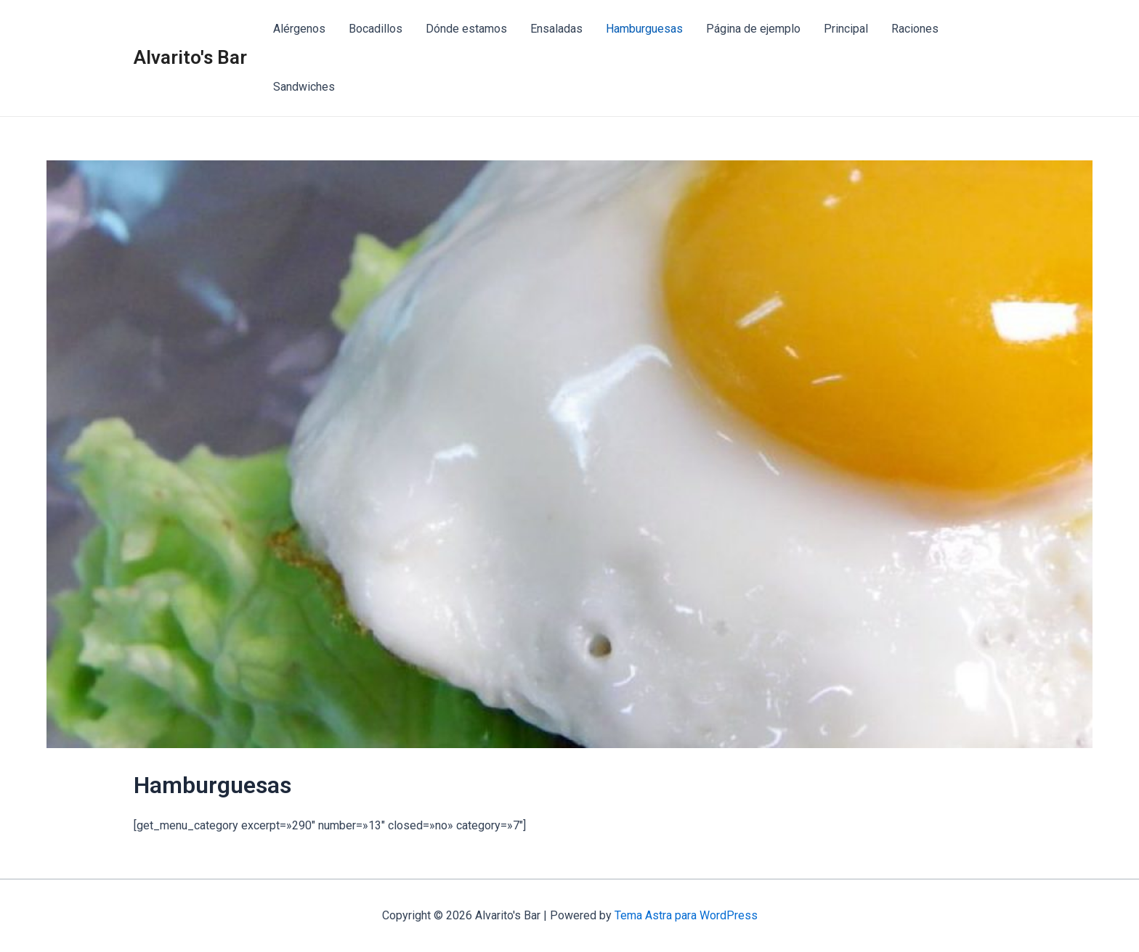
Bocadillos (375, 29)
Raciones (915, 29)
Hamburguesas (644, 29)
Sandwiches (304, 87)
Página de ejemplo (753, 29)
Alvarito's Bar (190, 57)
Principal (846, 29)
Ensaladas (556, 29)
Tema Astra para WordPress (686, 915)
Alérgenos (299, 29)
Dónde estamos (466, 29)
